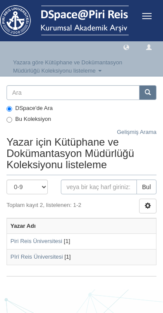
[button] (126, 47)
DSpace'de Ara (30, 108)
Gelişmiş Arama (136, 132)
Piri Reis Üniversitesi (36, 241)
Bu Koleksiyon (29, 119)
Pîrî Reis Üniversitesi (36, 256)
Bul (146, 186)
